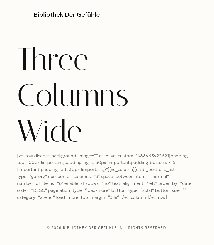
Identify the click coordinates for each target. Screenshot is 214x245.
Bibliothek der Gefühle (67, 14)
